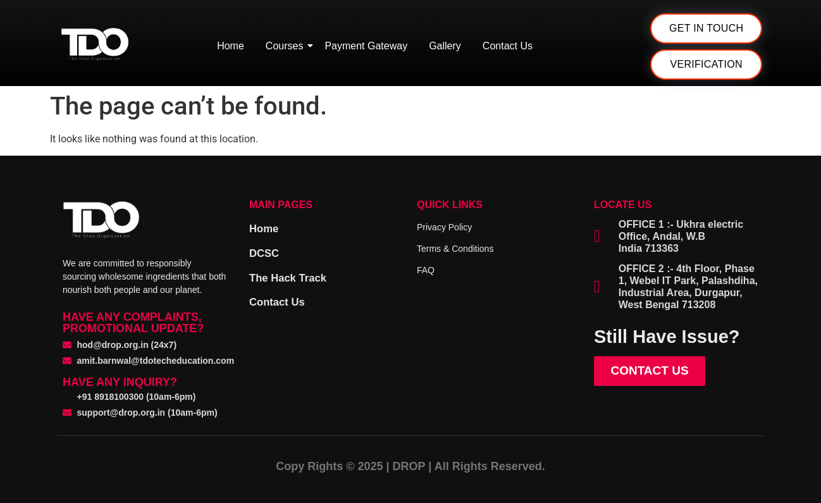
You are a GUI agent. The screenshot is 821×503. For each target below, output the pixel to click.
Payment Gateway (365, 45)
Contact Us (508, 45)
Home (230, 45)
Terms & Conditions (455, 249)
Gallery (445, 45)
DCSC (265, 252)
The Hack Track (291, 276)
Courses (287, 45)
